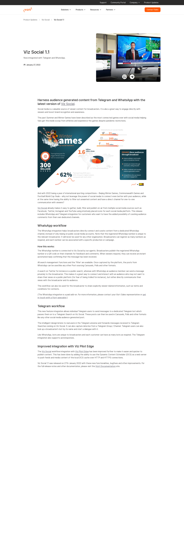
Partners (111, 10)
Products (81, 10)
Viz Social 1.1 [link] (59, 20)
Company (135, 3)
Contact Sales (152, 10)
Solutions (66, 10)
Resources (95, 10)
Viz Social (46, 20)
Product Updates (151, 3)
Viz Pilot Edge (82, 351)
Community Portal (118, 3)
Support (103, 3)
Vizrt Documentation (105, 366)
